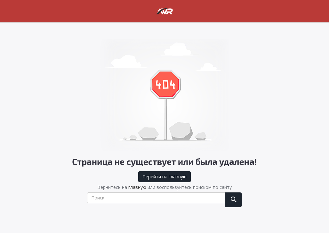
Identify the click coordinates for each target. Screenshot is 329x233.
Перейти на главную (164, 177)
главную (137, 187)
